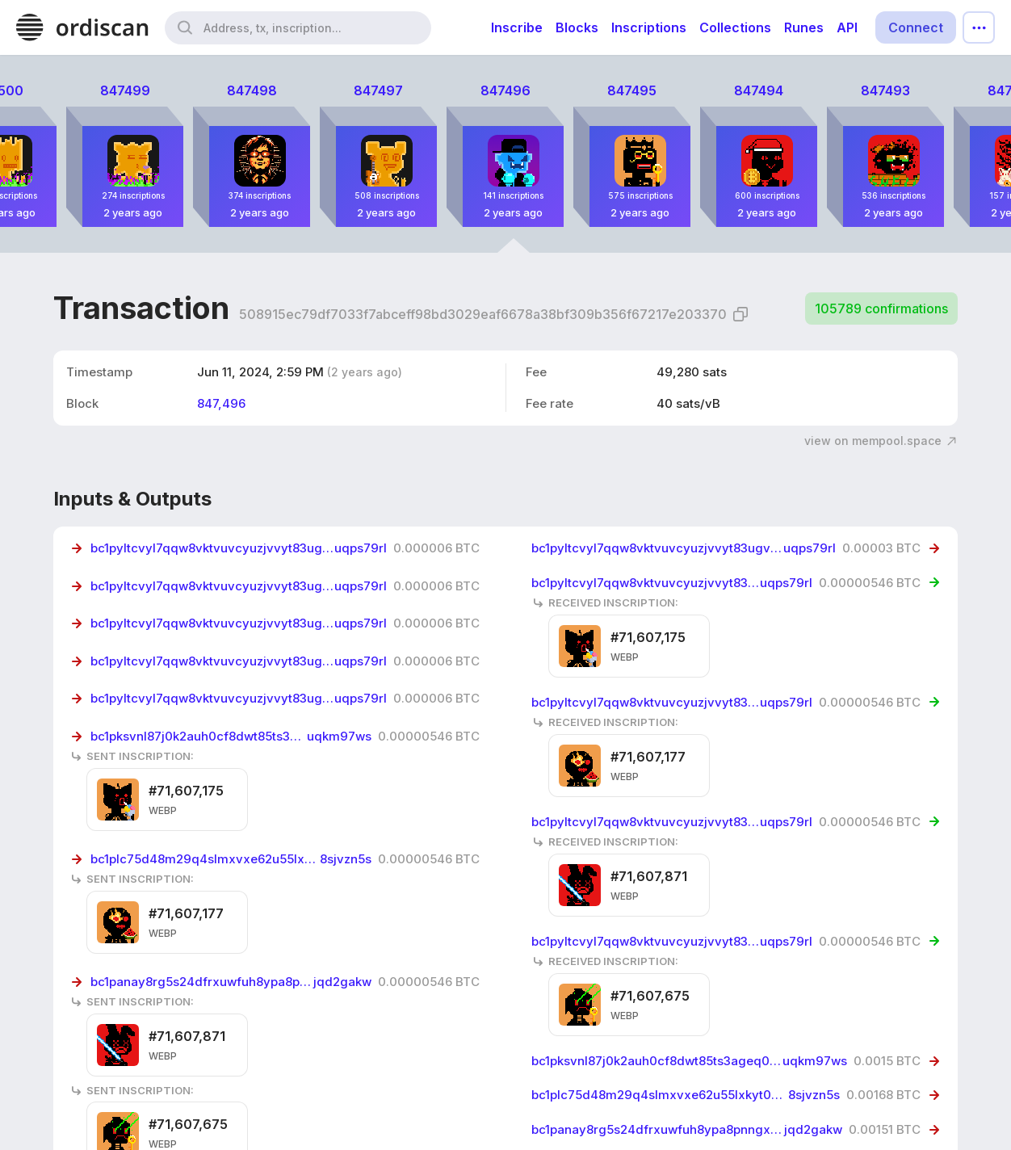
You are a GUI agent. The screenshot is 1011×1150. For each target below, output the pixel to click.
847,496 (221, 403)
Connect (915, 27)
